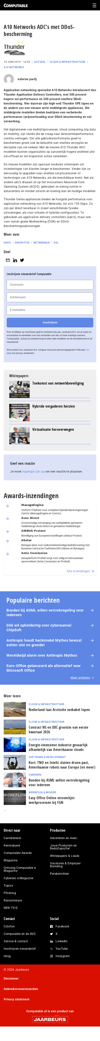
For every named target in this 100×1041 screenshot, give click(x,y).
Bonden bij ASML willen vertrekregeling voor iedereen (45, 612)
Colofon (9, 926)
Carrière (35, 774)
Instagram (63, 956)
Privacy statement (16, 999)
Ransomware (13, 900)
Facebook (62, 926)
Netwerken (42, 242)
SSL (56, 242)
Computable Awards (18, 853)
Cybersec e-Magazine (18, 878)
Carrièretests (12, 838)
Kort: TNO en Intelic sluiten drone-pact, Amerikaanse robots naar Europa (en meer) (62, 765)
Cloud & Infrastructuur (67, 61)
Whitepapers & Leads (64, 856)
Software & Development (47, 757)
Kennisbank (12, 845)
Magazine (10, 860)
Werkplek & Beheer (42, 792)
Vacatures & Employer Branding (65, 865)
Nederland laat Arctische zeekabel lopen (59, 709)
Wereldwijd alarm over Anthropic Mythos (41, 655)
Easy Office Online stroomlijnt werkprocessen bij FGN (51, 800)
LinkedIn (61, 941)
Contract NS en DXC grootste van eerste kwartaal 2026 (58, 729)
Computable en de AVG (20, 934)
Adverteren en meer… (64, 838)
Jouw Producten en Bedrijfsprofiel (63, 847)
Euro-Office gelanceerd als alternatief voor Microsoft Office (43, 668)
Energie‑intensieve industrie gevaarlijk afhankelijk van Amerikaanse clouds (58, 747)
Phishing (10, 893)
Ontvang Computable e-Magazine (20, 869)
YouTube (62, 948)
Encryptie (22, 242)
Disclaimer (11, 978)
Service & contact (16, 941)
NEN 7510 (11, 908)
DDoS (7, 242)
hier (87, 350)
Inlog (7, 956)
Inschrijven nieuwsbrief (20, 948)
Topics (8, 885)
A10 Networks (14, 67)
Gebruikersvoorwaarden (21, 989)
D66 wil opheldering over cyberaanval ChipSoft (38, 627)
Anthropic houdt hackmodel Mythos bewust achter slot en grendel (44, 642)
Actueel (40, 61)
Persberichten (59, 873)
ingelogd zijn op (33, 471)
